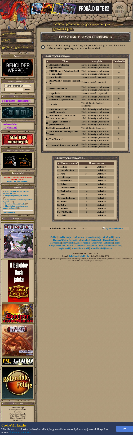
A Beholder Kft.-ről (80, 248)
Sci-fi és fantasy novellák (110, 245)
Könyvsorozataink (57, 245)
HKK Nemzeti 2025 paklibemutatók (58, 110)
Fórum (70, 245)
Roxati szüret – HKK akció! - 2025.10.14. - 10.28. (63, 117)
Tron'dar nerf (56, 139)
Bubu (63, 205)
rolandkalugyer (67, 198)
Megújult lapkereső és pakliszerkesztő (59, 123)
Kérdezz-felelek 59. (58, 88)
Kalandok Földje (93, 237)
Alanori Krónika (82, 243)
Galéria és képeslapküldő (86, 245)
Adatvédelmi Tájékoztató (10, 126)
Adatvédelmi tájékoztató (101, 248)
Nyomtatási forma (114, 228)
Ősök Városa (78, 237)
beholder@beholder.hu (79, 256)
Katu (62, 173)
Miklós (63, 166)
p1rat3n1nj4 (66, 180)
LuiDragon (65, 177)
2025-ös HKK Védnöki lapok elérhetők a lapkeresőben (63, 98)
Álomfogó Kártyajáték (91, 240)
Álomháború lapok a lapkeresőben (59, 66)
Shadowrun (97, 243)
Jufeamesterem (67, 187)
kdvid (63, 215)
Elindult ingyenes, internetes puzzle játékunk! (15, 207)
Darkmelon (65, 191)
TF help (53, 104)
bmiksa (63, 201)
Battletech (108, 243)
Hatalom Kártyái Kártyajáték (66, 240)
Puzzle (117, 237)
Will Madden (66, 212)
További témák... (10, 212)
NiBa (62, 194)
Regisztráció (64, 248)
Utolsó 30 (101, 166)
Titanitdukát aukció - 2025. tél (63, 145)
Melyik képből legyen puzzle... (17, 195)
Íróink (117, 243)
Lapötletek (54, 93)
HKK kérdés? (56, 77)
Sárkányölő (108, 237)
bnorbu (64, 208)
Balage (63, 184)
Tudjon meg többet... (20, 432)
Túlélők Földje (64, 237)
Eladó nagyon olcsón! (59, 128)
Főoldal (53, 237)
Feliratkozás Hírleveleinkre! (16, 101)
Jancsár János (67, 170)
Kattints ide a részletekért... (18, 181)
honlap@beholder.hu (17, 410)
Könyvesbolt (68, 243)
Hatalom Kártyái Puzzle (15, 204)
